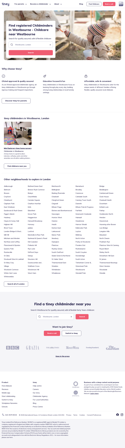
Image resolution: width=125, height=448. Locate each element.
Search (31, 53)
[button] (50, 45)
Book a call (109, 4)
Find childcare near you (16, 166)
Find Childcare (94, 4)
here (11, 437)
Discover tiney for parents (16, 101)
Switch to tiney (71, 333)
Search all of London (16, 284)
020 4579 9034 (11, 415)
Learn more (94, 393)
